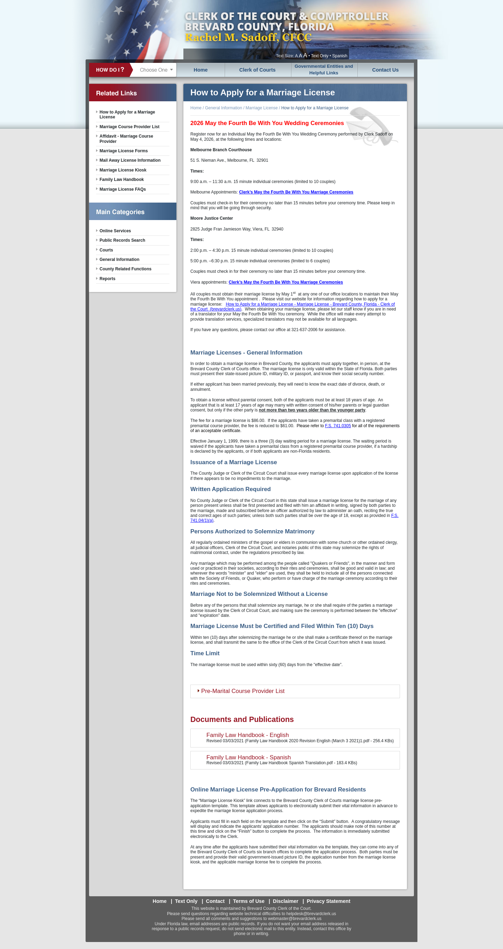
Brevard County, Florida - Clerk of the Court (286, 29)
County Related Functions (126, 269)
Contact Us (385, 70)
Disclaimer (285, 901)
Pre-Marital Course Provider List (243, 691)
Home (201, 70)
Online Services (115, 230)
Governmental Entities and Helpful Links (323, 69)
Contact (215, 901)
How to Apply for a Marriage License (315, 107)
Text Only (319, 55)
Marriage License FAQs (123, 189)
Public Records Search (122, 240)
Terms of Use (248, 901)
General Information (223, 107)
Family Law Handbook (122, 179)
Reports (107, 278)
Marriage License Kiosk (123, 170)
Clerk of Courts (257, 70)
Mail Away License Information (130, 160)
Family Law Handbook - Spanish (248, 757)
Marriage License (262, 107)
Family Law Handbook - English (247, 735)
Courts (106, 250)
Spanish (339, 55)
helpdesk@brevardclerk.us (311, 913)
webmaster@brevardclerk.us (294, 918)
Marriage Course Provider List (129, 126)
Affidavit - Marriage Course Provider (126, 139)
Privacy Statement (328, 901)
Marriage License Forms (124, 150)
